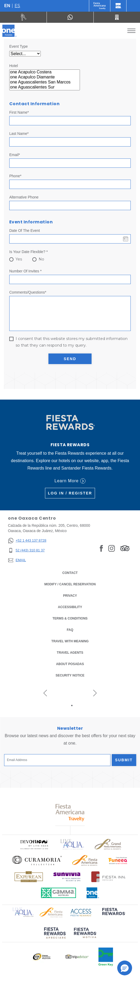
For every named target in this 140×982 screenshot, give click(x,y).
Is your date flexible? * (28, 252)
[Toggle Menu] (131, 31)
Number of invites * (25, 271)
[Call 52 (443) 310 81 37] (117, 17)
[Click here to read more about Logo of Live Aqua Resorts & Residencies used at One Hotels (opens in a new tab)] (72, 844)
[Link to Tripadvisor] (124, 548)
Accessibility (70, 607)
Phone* (15, 176)
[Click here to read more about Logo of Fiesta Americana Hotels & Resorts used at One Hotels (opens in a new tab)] (85, 860)
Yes (19, 259)
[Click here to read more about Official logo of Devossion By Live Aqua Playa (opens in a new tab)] (34, 844)
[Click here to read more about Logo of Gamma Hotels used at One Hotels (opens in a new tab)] (58, 893)
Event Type (18, 46)
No (41, 259)
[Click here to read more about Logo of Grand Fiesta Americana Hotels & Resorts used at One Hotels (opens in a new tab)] (108, 844)
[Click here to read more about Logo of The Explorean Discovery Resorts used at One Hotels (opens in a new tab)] (29, 876)
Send (70, 359)
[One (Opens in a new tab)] (99, 6)
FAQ (70, 630)
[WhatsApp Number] (70, 17)
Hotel (13, 66)
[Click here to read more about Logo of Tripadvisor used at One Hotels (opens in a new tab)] (77, 956)
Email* (14, 155)
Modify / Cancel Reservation (70, 584)
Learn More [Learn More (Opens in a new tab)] (70, 481)
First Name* (19, 112)
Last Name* (19, 133)
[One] (118, 6)
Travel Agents (70, 652)
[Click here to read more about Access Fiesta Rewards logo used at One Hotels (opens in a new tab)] (81, 912)
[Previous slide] (45, 693)
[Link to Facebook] (101, 548)
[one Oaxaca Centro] (9, 31)
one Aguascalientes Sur (45, 87)
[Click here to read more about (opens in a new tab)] (113, 915)
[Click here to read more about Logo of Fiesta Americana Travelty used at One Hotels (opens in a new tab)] (70, 812)
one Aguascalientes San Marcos (45, 82)
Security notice (70, 675)
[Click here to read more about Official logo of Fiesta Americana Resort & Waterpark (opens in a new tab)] (118, 860)
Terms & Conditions (70, 618)
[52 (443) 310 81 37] (27, 550)
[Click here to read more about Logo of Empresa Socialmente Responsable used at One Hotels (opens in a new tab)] (41, 956)
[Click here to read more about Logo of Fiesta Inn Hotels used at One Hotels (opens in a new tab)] (108, 876)
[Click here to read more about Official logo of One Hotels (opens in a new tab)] (93, 892)
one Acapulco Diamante (45, 77)
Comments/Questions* (27, 292)
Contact (70, 573)
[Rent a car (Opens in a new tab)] (23, 17)
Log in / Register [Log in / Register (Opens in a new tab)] (70, 493)
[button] (124, 968)
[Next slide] (95, 693)
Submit (124, 760)
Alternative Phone (24, 197)
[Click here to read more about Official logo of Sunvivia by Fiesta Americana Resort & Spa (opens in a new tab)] (67, 876)
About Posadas (70, 664)
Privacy (70, 596)
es (17, 5)
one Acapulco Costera (45, 72)
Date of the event (24, 230)
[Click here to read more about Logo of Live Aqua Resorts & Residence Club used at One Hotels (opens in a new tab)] (22, 911)
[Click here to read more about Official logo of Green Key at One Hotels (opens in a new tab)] (105, 957)
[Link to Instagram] (111, 548)
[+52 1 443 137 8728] (27, 541)
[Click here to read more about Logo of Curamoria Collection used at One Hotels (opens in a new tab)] (37, 860)
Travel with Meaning (70, 641)
